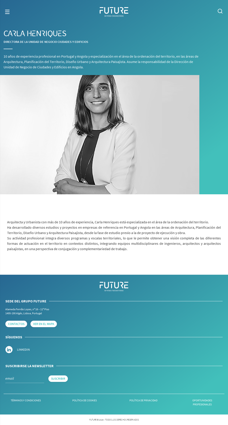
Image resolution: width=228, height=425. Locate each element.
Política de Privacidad (143, 400)
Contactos (16, 324)
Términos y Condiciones (26, 400)
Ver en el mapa (43, 324)
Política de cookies (84, 400)
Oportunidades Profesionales (202, 402)
